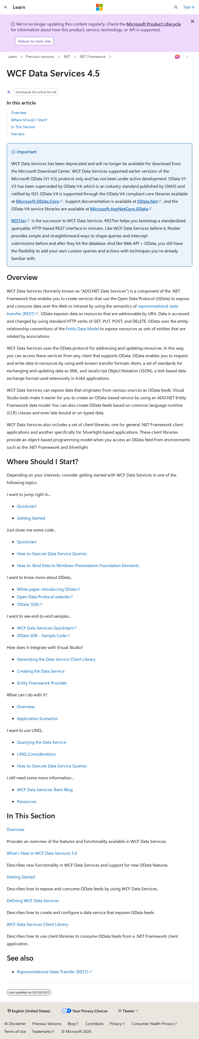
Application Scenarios (37, 718)
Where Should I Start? (29, 119)
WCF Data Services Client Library (37, 924)
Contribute (94, 1023)
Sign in (189, 6)
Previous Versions (46, 1023)
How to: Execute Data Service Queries (52, 553)
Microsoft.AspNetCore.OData (119, 208)
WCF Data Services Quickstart (45, 628)
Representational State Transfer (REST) (52, 971)
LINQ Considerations (36, 754)
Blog (71, 1023)
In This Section (23, 126)
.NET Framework (92, 56)
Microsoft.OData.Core (37, 201)
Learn (12, 56)
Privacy (116, 1023)
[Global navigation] (5, 7)
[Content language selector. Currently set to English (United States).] (29, 1011)
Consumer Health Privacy (153, 1023)
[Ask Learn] (177, 57)
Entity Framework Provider (42, 683)
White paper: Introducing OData (47, 589)
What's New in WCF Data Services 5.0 (42, 853)
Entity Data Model (82, 328)
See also (18, 133)
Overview (18, 112)
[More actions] (187, 57)
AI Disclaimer (15, 1023)
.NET (66, 56)
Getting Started (31, 518)
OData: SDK (28, 604)
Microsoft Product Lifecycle (153, 24)
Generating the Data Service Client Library (56, 659)
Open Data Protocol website (43, 596)
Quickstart (26, 506)
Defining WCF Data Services (33, 900)
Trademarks (41, 1031)
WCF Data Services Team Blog (45, 789)
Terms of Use (15, 1031)
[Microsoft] (99, 7)
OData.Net (147, 201)
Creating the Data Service (40, 671)
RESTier (18, 220)
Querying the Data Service (41, 742)
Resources (26, 801)
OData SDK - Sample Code (41, 635)
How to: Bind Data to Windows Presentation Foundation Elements (78, 565)
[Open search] (175, 7)
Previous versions (40, 56)
